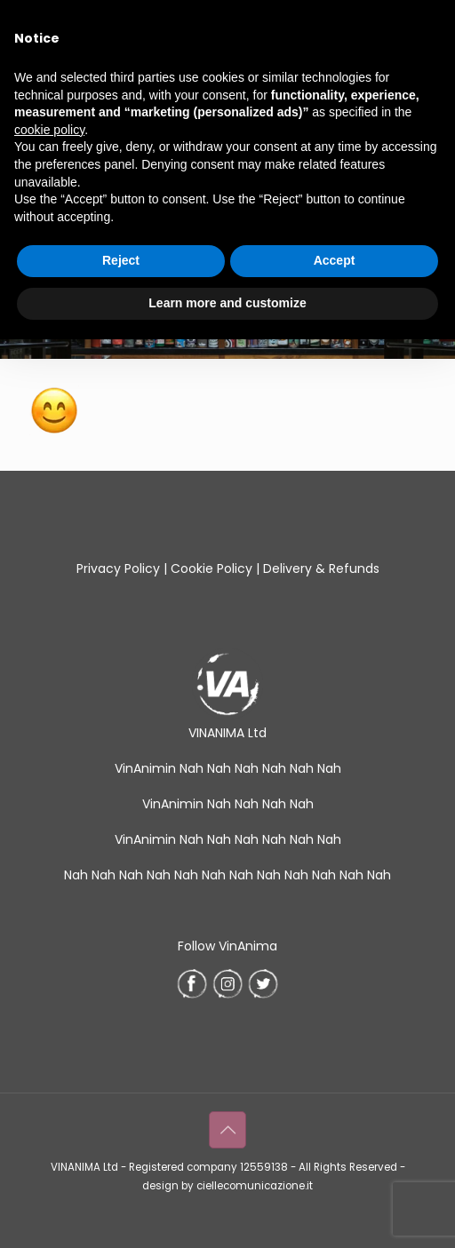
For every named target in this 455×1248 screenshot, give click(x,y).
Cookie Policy (211, 568)
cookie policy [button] (49, 130)
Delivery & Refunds (321, 568)
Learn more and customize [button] (227, 303)
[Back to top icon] (227, 1130)
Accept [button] (334, 260)
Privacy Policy (118, 568)
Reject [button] (121, 260)
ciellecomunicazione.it (254, 1186)
